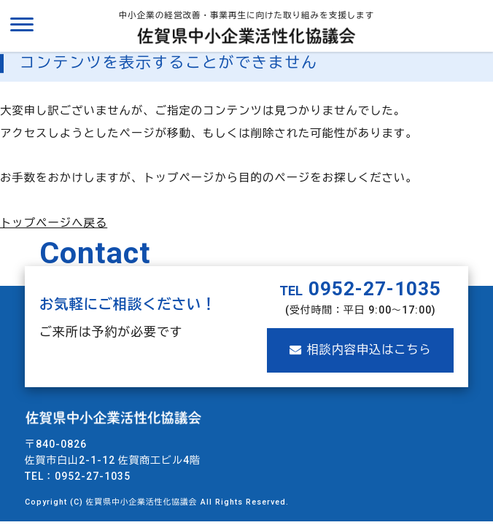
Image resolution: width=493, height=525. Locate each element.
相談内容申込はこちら (361, 350)
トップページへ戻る (53, 223)
